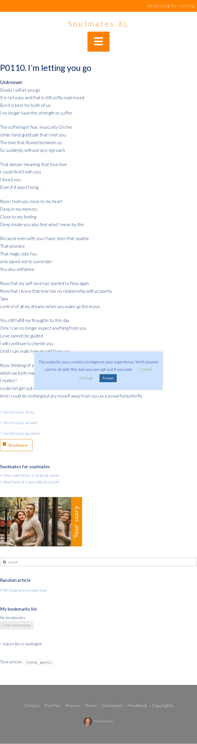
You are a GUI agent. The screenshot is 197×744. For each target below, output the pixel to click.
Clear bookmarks (16, 625)
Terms (91, 705)
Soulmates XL (98, 23)
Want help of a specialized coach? (31, 482)
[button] (98, 41)
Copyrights (162, 705)
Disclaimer (112, 705)
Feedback (137, 705)
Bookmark (15, 445)
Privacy (72, 705)
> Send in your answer (19, 422)
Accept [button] (108, 378)
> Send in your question (20, 433)
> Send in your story (17, 412)
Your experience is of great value (31, 476)
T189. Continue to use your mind (23, 591)
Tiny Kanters (98, 721)
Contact (32, 705)
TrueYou (52, 705)
